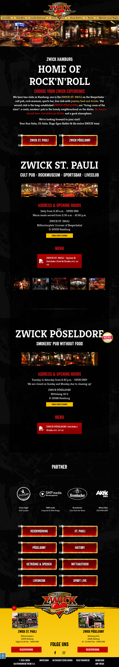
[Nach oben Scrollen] (14, 608)
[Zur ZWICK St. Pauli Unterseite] (25, 620)
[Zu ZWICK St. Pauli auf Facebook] (52, 652)
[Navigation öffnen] (107, 337)
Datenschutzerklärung (62, 660)
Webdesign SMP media (99, 662)
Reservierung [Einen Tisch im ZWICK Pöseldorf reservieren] (92, 649)
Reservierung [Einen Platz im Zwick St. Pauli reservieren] (26, 649)
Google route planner (59, 235)
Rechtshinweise (83, 660)
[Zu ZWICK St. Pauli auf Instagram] (67, 652)
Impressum (44, 660)
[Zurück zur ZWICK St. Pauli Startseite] (59, 605)
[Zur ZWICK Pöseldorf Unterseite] (91, 620)
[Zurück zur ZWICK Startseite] (59, 10)
